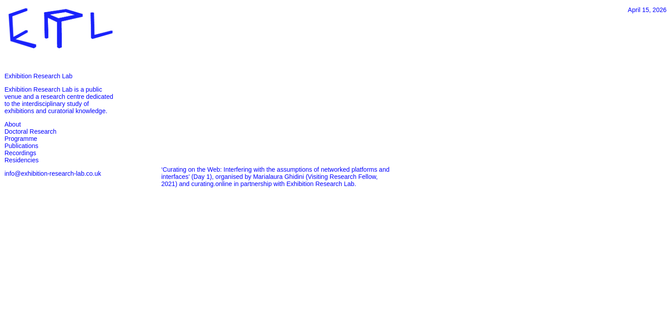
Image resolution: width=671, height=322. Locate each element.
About (12, 124)
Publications (21, 145)
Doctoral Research (30, 131)
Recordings (20, 153)
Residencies (21, 160)
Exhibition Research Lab (38, 76)
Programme (20, 138)
